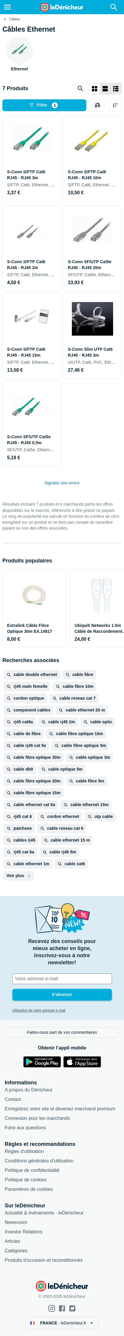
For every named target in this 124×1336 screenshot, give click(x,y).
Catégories (16, 1250)
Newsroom (16, 1222)
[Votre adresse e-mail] (62, 978)
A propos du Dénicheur (29, 1089)
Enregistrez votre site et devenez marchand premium (60, 1108)
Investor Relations (23, 1231)
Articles (12, 1241)
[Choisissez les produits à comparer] (97, 105)
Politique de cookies (26, 1179)
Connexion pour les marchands (37, 1118)
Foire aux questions (25, 1127)
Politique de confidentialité (32, 1170)
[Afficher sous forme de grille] (94, 88)
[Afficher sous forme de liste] (105, 88)
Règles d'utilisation (24, 1151)
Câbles (14, 19)
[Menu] (7, 7)
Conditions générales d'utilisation (39, 1160)
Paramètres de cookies (29, 1189)
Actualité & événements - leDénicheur (44, 1212)
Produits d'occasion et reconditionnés (44, 1260)
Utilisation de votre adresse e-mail (39, 1010)
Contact (13, 1099)
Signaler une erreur (62, 483)
